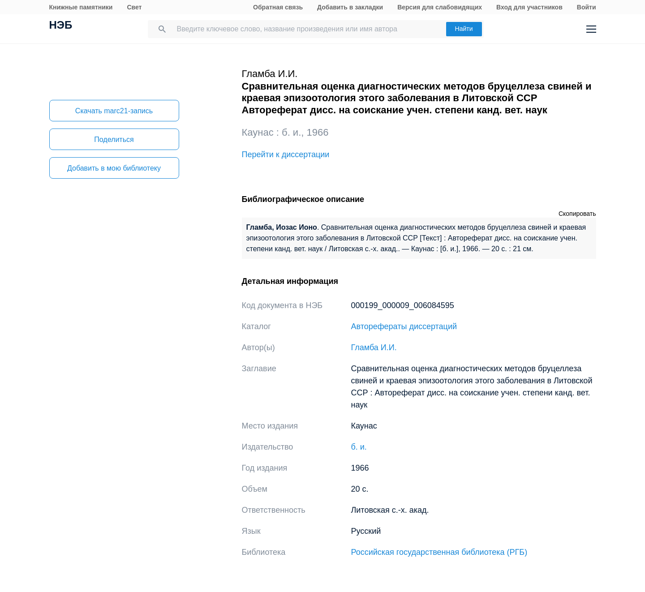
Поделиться (113, 139)
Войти (586, 7)
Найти (464, 28)
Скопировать (577, 213)
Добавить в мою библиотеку (114, 168)
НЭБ (61, 26)
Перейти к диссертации (286, 154)
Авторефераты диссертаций (404, 326)
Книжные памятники (81, 7)
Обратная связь (278, 7)
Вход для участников (529, 7)
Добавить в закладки (350, 7)
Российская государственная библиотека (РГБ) (439, 552)
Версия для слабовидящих (439, 7)
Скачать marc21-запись (114, 111)
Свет (134, 7)
